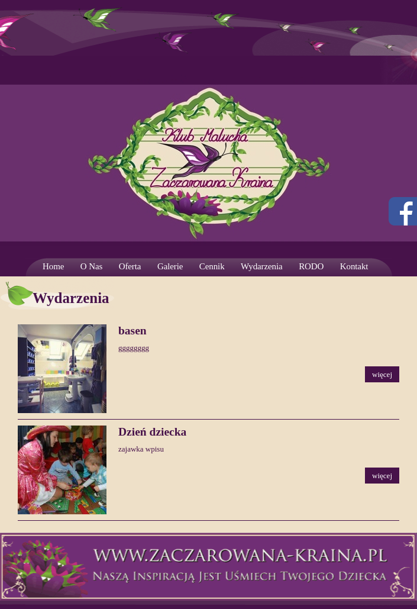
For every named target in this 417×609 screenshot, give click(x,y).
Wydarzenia (262, 266)
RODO (311, 266)
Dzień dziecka (152, 432)
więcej (382, 374)
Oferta (130, 266)
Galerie (170, 266)
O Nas (91, 266)
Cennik (212, 266)
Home (53, 266)
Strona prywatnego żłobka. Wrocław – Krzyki (208, 151)
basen (132, 330)
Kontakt (354, 266)
